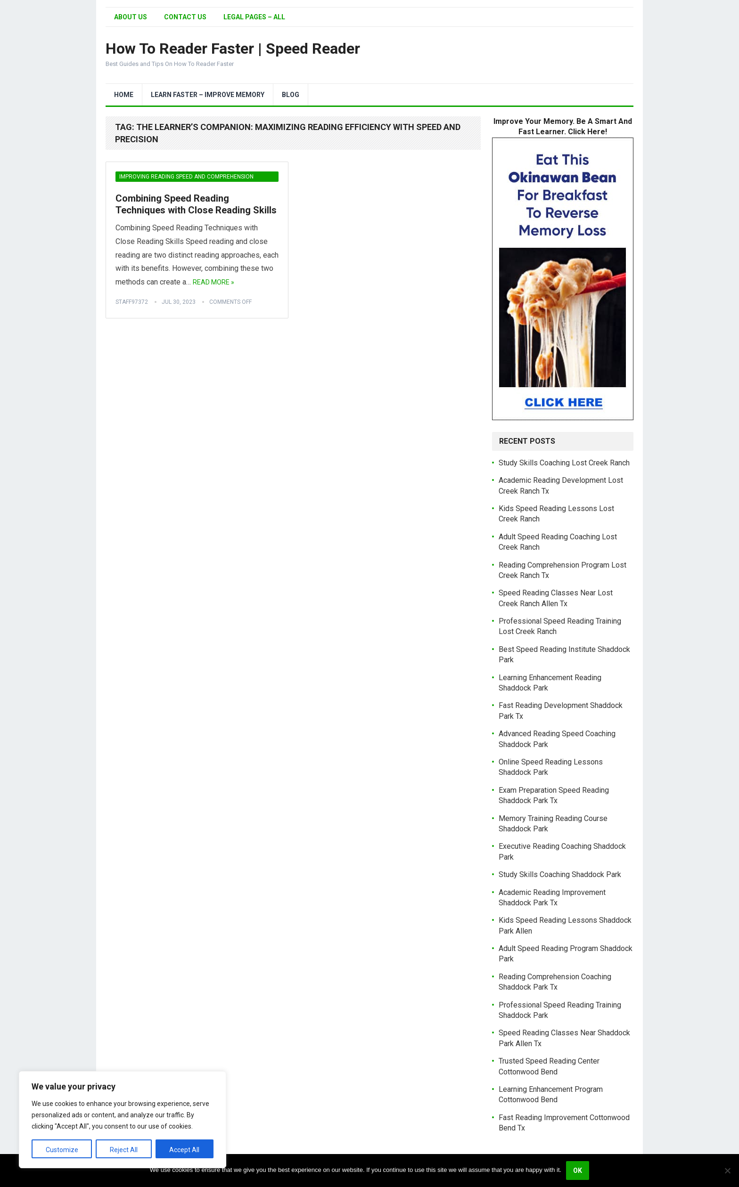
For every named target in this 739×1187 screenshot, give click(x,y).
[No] (727, 1170)
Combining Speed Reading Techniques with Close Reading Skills (196, 204)
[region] (122, 1119)
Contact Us (185, 17)
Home (123, 94)
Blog (290, 94)
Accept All (184, 1150)
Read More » (213, 282)
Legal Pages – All (254, 17)
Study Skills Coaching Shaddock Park (560, 874)
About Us (130, 17)
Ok (577, 1170)
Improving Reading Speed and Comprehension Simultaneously (186, 177)
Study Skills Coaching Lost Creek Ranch (564, 462)
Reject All (124, 1150)
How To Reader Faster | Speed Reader (233, 48)
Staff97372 (131, 302)
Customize (62, 1150)
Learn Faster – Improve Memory (207, 94)
